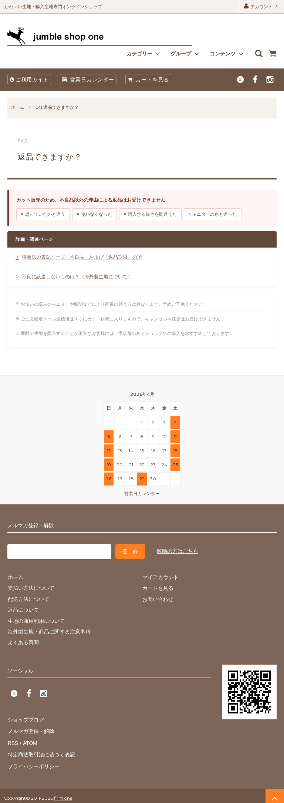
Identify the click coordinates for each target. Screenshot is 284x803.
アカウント (261, 6)
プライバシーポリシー (33, 763)
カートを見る (148, 80)
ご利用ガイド (29, 80)
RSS (12, 741)
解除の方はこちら (177, 551)
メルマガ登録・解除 (30, 730)
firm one (63, 793)
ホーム (17, 107)
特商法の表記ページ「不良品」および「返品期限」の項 (82, 257)
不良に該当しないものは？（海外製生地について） (77, 276)
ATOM (29, 741)
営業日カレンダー (88, 80)
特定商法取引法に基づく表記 (41, 752)
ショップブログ (25, 719)
